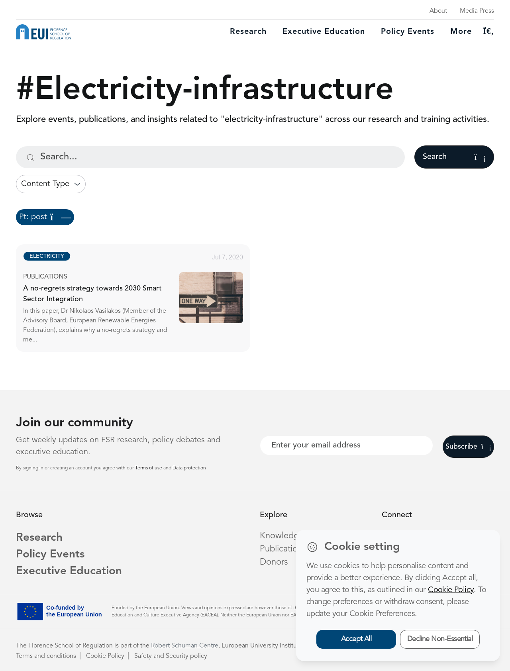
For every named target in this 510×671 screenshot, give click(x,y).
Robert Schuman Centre (184, 646)
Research (248, 32)
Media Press (477, 11)
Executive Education (69, 571)
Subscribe (468, 446)
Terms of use (149, 468)
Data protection (189, 468)
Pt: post (45, 217)
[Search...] (210, 157)
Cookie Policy (105, 656)
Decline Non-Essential (440, 639)
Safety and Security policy (170, 656)
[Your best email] (346, 445)
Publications (283, 549)
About (438, 11)
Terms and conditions (46, 656)
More (461, 32)
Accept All (356, 639)
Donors (274, 562)
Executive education (323, 32)
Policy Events (407, 32)
